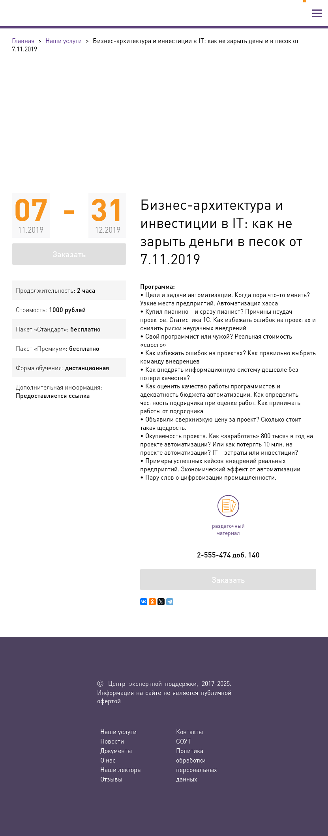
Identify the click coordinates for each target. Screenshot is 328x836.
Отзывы (111, 779)
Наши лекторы (121, 769)
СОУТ (183, 741)
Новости (112, 741)
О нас (108, 760)
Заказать (69, 254)
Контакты (189, 731)
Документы (116, 750)
